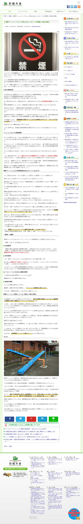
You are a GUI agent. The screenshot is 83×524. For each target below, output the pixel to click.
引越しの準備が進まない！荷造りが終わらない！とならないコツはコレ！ (71, 43)
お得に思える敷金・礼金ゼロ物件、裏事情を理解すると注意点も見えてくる (71, 135)
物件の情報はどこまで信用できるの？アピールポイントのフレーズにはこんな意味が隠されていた (71, 141)
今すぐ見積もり (73, 11)
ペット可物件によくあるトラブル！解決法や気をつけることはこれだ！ (27, 436)
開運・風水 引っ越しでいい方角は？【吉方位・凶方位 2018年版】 (71, 95)
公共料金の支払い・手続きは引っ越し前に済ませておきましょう (71, 32)
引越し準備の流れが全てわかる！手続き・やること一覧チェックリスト (71, 23)
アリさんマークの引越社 (70, 74)
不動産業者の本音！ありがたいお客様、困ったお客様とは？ (23, 434)
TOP (9, 11)
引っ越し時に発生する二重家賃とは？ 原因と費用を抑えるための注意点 (71, 168)
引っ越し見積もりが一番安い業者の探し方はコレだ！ (71, 57)
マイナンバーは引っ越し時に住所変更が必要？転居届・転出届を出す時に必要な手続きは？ (71, 178)
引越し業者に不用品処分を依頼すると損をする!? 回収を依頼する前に (71, 112)
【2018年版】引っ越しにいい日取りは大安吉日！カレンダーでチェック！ (71, 101)
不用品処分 (48, 11)
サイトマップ (34, 518)
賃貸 (10, 16)
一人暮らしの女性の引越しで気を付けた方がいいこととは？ (71, 173)
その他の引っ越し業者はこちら (71, 85)
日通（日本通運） (68, 81)
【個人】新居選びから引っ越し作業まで (71, 198)
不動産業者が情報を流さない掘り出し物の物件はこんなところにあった (71, 123)
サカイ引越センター (69, 67)
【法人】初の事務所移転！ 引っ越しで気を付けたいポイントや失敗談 (71, 189)
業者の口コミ (61, 11)
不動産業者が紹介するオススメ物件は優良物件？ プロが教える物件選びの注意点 (72, 129)
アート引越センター (69, 70)
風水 (35, 11)
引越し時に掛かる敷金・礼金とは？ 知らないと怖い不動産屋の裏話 (71, 162)
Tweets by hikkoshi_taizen (70, 202)
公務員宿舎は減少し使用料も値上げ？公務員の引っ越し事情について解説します (29, 431)
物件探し (38, 26)
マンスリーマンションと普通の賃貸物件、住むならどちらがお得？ (25, 429)
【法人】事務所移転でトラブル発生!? (71, 194)
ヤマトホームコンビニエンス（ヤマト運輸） (38, 480)
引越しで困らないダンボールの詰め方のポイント (71, 48)
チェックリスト (23, 11)
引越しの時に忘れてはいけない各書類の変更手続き (71, 28)
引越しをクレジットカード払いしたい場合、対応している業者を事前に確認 (55, 494)
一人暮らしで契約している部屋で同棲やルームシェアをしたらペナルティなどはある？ (71, 151)
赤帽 (66, 77)
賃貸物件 (33, 26)
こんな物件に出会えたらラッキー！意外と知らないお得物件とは (71, 146)
